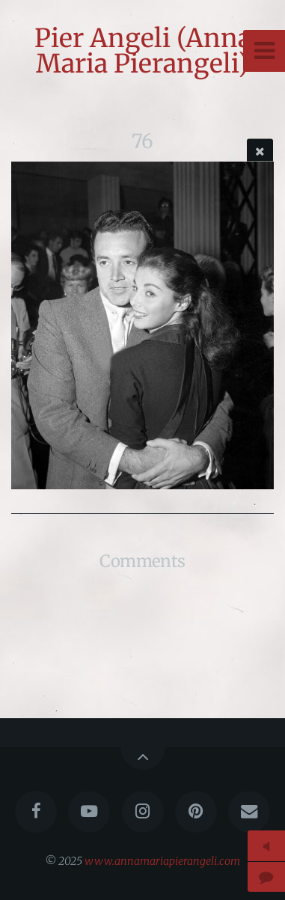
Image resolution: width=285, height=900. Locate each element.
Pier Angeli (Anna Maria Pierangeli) (142, 50)
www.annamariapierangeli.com (162, 861)
